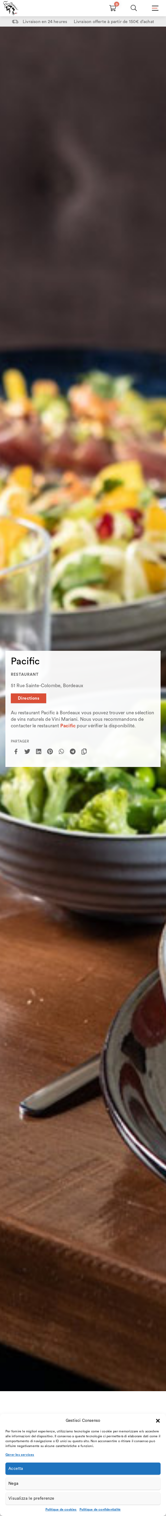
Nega (13, 1484)
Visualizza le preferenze (31, 1498)
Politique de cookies (61, 1509)
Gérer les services (19, 1454)
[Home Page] (10, 8)
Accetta (15, 1469)
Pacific (68, 726)
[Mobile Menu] (155, 8)
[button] (158, 1420)
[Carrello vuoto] (112, 8)
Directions (28, 698)
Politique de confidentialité (100, 1509)
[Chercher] (134, 8)
